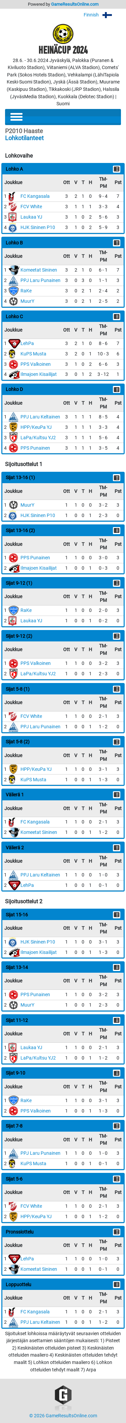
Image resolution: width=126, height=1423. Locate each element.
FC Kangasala (35, 196)
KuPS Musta (33, 354)
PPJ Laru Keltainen (40, 417)
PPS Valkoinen (35, 364)
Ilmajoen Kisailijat (38, 374)
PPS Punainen (35, 448)
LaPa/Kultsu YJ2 (38, 438)
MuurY (27, 301)
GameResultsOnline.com (74, 4)
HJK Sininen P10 (37, 227)
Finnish (102, 15)
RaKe (26, 291)
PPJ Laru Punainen (40, 280)
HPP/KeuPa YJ (36, 427)
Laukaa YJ (31, 217)
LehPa (27, 343)
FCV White (31, 207)
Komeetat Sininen (38, 270)
